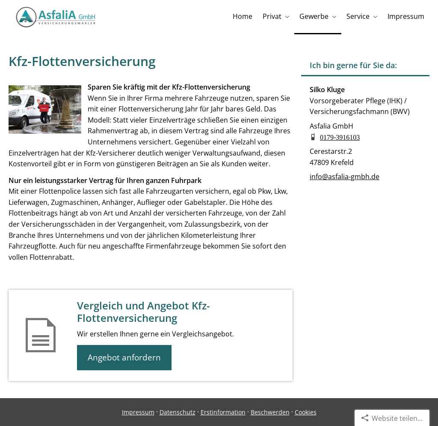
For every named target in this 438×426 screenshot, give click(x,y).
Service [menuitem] (358, 16)
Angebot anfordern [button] (124, 357)
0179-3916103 (340, 136)
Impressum (138, 412)
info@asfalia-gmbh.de (344, 176)
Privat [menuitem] (272, 16)
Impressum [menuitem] (406, 16)
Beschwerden (270, 412)
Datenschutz (177, 412)
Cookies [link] (306, 412)
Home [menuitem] (242, 16)
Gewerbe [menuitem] (313, 16)
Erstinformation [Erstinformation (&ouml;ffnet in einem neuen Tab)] (223, 412)
